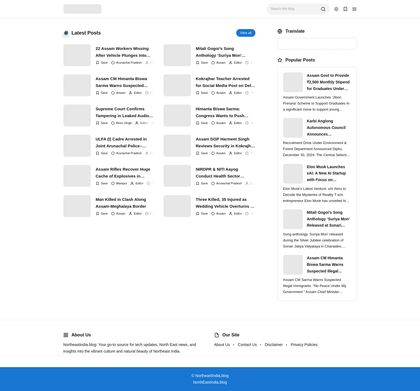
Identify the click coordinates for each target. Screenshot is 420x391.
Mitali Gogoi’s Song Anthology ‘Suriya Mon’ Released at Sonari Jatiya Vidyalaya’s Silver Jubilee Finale (221, 52)
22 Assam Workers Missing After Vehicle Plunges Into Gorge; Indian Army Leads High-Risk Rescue (122, 52)
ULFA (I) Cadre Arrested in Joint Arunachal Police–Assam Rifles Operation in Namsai (121, 143)
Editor (154, 62)
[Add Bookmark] (102, 62)
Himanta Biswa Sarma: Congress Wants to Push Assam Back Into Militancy (222, 112)
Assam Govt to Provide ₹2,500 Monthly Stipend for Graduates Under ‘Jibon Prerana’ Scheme (328, 82)
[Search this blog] (294, 9)
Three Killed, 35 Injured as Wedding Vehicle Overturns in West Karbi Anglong (225, 203)
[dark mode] (336, 9)
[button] (354, 9)
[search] (323, 9)
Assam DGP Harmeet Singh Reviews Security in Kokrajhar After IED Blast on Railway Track (225, 143)
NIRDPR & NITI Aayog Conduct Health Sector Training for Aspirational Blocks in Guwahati (219, 173)
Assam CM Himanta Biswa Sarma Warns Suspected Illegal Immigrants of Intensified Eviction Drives (121, 82)
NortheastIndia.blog (212, 375)
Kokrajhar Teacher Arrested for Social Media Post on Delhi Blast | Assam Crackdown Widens (225, 82)
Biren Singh (124, 123)
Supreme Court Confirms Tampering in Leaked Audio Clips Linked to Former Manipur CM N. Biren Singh (122, 112)
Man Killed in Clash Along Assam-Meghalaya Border (121, 203)
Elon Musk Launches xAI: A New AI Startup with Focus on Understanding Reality (327, 174)
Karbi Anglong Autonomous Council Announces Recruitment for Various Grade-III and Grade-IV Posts (329, 128)
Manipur (121, 183)
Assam (221, 62)
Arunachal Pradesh (129, 62)
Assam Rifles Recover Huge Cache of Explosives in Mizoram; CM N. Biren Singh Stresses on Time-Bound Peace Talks (123, 173)
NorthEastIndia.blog (210, 382)
